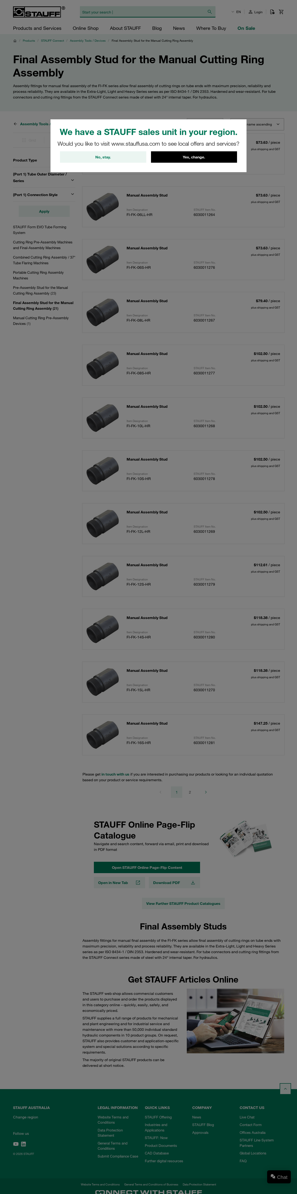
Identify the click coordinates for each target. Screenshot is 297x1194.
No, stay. (103, 157)
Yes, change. (194, 157)
